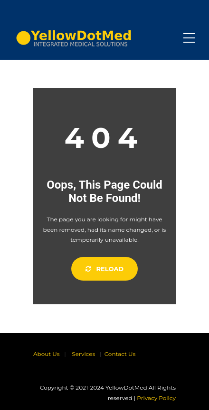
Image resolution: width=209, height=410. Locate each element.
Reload (105, 269)
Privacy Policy (156, 397)
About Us (46, 353)
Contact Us (120, 353)
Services (83, 353)
